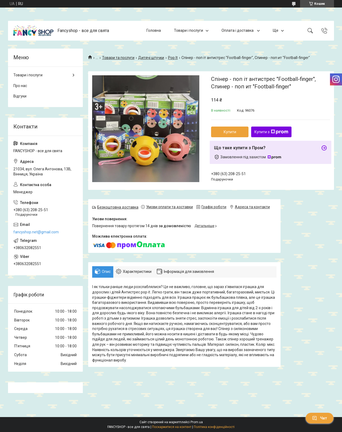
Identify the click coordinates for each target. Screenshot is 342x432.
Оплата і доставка (237, 30)
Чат (319, 418)
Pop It (173, 58)
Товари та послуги (118, 58)
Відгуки (19, 96)
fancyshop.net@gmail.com (36, 232)
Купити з (271, 131)
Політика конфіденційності (214, 427)
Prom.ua (197, 422)
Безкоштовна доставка (117, 207)
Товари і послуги (188, 30)
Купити (230, 132)
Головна (153, 30)
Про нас (20, 86)
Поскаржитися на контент (171, 427)
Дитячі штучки (151, 58)
